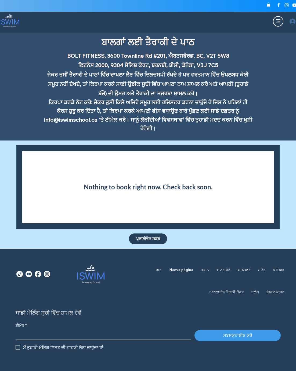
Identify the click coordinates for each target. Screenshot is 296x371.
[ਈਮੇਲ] (102, 335)
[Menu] (278, 21)
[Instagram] (286, 5)
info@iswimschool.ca (70, 119)
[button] (268, 4)
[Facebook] (278, 5)
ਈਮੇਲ (21, 325)
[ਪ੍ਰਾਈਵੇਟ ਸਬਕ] (148, 238)
